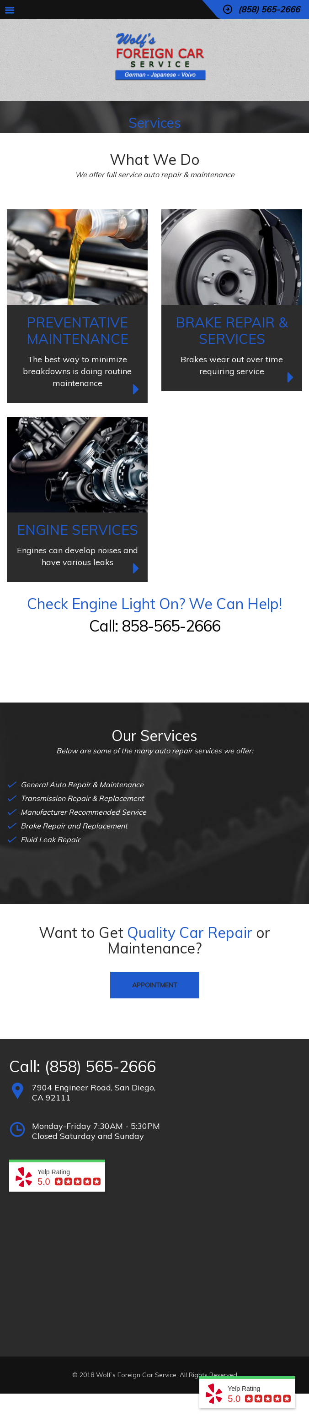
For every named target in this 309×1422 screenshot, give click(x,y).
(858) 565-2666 (100, 1066)
